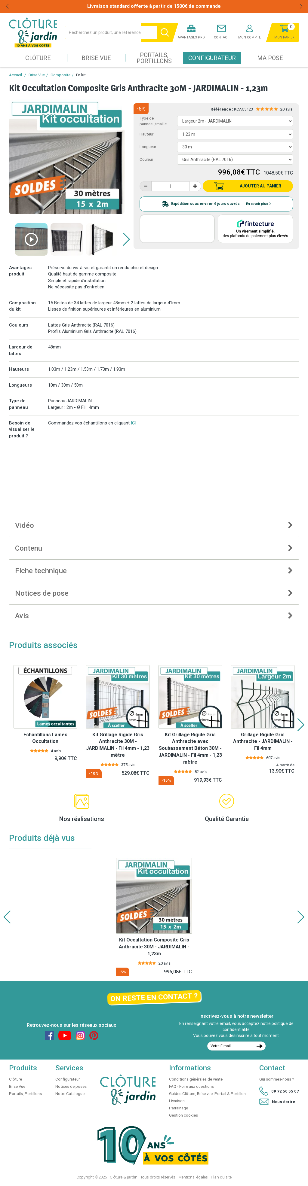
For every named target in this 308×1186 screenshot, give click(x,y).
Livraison (177, 1101)
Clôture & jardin (123, 1177)
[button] (126, 239)
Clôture (38, 58)
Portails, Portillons (154, 58)
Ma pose (270, 58)
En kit (81, 75)
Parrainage (178, 1108)
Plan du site (221, 1177)
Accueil (15, 75)
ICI (133, 423)
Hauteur (146, 134)
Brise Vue (96, 58)
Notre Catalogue (70, 1093)
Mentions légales (193, 1177)
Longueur (148, 146)
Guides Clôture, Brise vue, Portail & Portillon (207, 1093)
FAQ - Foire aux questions (191, 1086)
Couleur (146, 159)
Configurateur (212, 58)
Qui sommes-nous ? (276, 1079)
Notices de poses (71, 1086)
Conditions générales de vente (196, 1079)
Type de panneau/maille (153, 121)
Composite (60, 75)
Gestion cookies (183, 1115)
